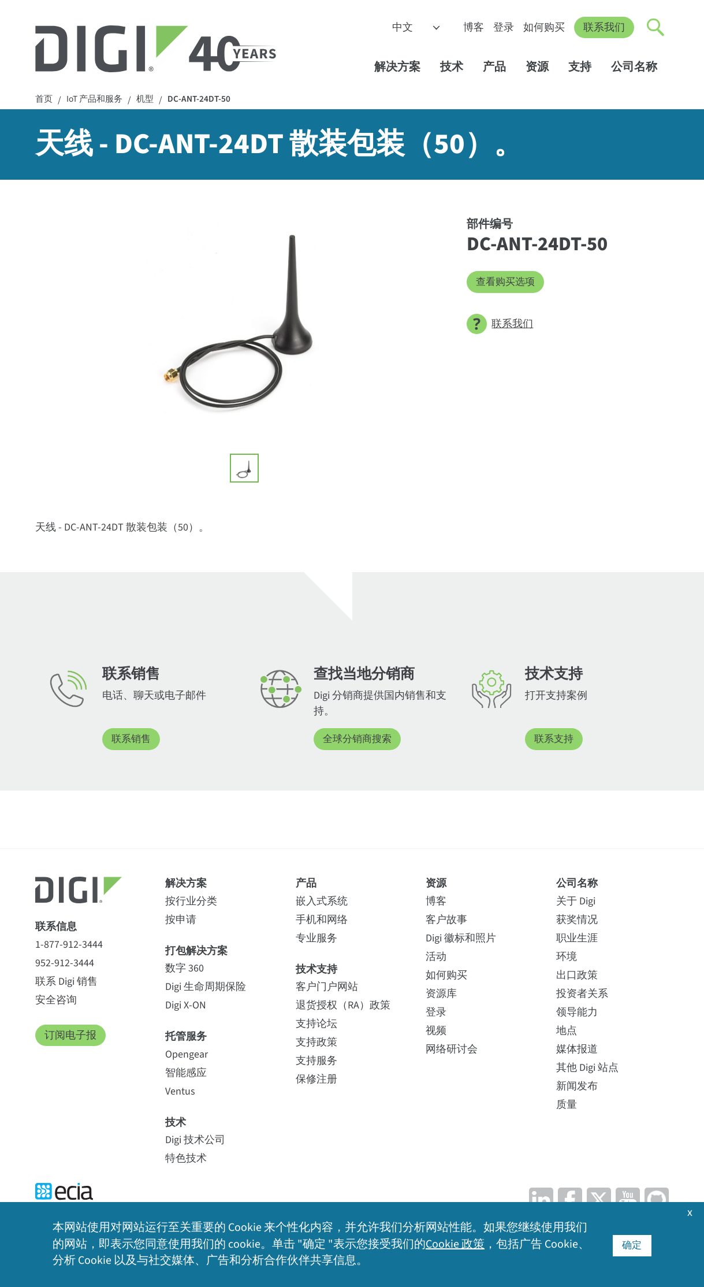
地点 (566, 1031)
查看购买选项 (507, 282)
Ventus (180, 1091)
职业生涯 (577, 939)
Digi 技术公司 (195, 1140)
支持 (585, 67)
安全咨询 (56, 1000)
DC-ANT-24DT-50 (206, 100)
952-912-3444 (64, 963)
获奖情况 (577, 920)
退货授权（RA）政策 (343, 1006)
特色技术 (186, 1159)
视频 (436, 1031)
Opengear (186, 1054)
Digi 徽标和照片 (461, 939)
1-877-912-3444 (69, 945)
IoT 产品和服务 (98, 100)
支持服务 (316, 1061)
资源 (543, 67)
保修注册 (316, 1080)
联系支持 (555, 740)
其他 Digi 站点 (587, 1068)
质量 (566, 1105)
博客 (473, 27)
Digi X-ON (185, 1006)
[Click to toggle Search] (656, 28)
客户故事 (446, 920)
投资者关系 (582, 994)
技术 (457, 67)
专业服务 (316, 939)
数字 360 (184, 969)
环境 (566, 957)
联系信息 (56, 927)
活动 (436, 957)
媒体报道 (577, 1050)
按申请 (180, 920)
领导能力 (577, 1013)
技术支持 (316, 970)
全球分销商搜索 (359, 740)
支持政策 (316, 1043)
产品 (500, 67)
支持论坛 (316, 1024)
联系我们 (604, 27)
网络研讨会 (452, 1050)
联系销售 (132, 740)
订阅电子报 (70, 1036)
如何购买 (544, 27)
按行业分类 (191, 902)
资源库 (441, 994)
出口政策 (577, 976)
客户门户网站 (327, 987)
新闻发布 (577, 1087)
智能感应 (186, 1073)
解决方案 (402, 67)
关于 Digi (575, 902)
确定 (631, 1244)
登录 (503, 27)
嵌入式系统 (322, 902)
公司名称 (639, 67)
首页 (44, 100)
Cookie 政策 (455, 1245)
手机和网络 (322, 920)
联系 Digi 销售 (66, 982)
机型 (150, 100)
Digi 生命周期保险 (205, 987)
